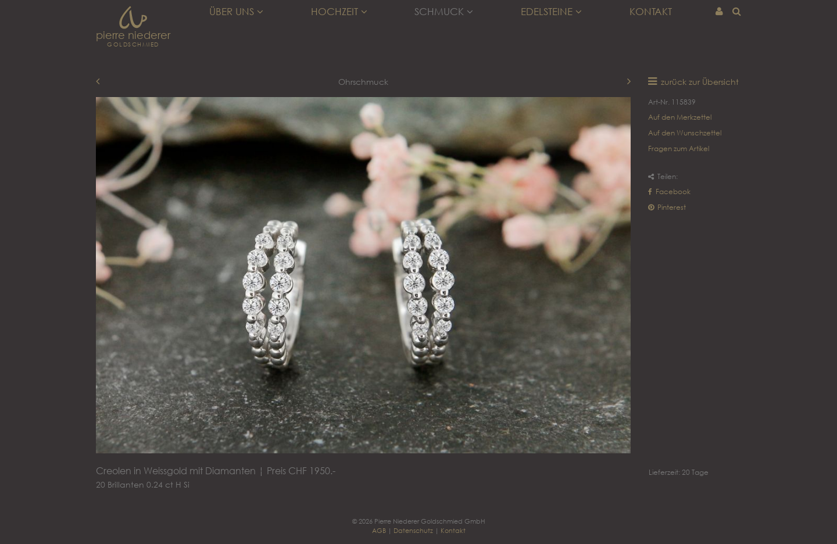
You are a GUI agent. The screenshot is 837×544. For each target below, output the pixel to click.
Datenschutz (413, 530)
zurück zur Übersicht (700, 82)
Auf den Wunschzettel (684, 132)
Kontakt (650, 11)
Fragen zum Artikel (678, 148)
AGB (379, 530)
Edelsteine (551, 11)
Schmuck (443, 11)
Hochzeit (339, 11)
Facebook (669, 191)
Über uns (236, 11)
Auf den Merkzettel (679, 117)
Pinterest (667, 207)
